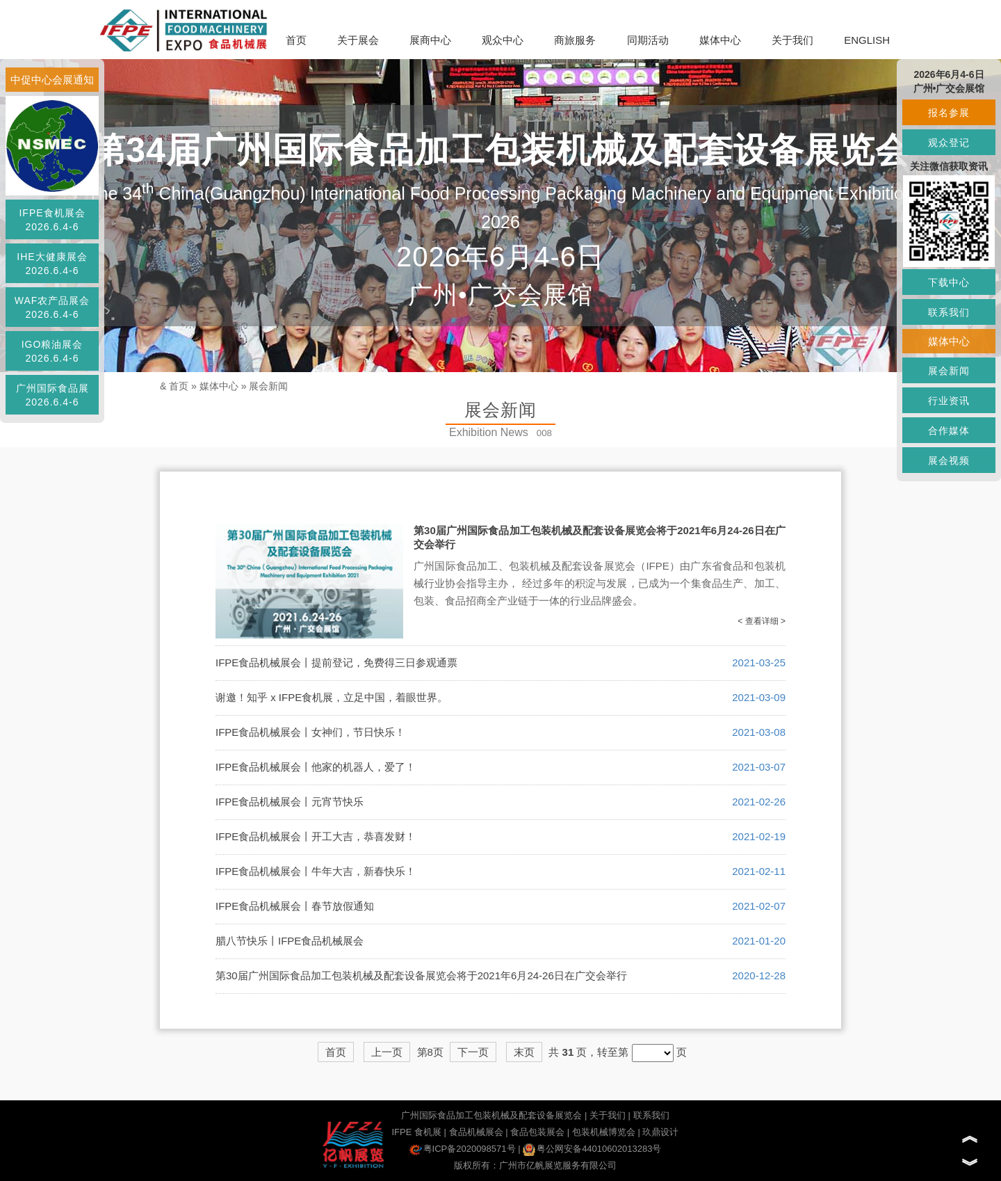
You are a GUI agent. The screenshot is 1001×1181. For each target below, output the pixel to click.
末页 (524, 1052)
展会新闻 (268, 386)
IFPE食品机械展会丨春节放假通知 (294, 906)
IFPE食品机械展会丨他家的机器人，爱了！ (315, 767)
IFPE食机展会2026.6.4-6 (52, 219)
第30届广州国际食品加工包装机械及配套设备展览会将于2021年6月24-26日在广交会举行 (421, 975)
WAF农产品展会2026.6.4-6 (52, 307)
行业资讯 (949, 400)
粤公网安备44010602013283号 (592, 1148)
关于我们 (792, 40)
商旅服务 (575, 40)
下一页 (473, 1052)
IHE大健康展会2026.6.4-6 (52, 263)
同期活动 (648, 40)
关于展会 (358, 40)
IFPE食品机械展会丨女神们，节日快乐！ (310, 732)
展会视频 (949, 460)
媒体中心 (720, 40)
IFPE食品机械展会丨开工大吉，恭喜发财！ (315, 836)
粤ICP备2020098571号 (462, 1148)
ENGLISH (867, 40)
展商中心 (430, 40)
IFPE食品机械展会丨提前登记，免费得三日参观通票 (336, 662)
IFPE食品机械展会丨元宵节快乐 (289, 802)
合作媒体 (949, 430)
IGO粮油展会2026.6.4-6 (52, 351)
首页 (296, 40)
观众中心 (502, 40)
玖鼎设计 (660, 1132)
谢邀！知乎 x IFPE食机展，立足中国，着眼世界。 (331, 697)
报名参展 (949, 112)
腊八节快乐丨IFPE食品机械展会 (289, 941)
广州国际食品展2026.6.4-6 (52, 395)
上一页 (386, 1052)
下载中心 (949, 282)
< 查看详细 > (762, 621)
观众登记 (949, 142)
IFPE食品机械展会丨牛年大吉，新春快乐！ (315, 871)
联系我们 (651, 1115)
